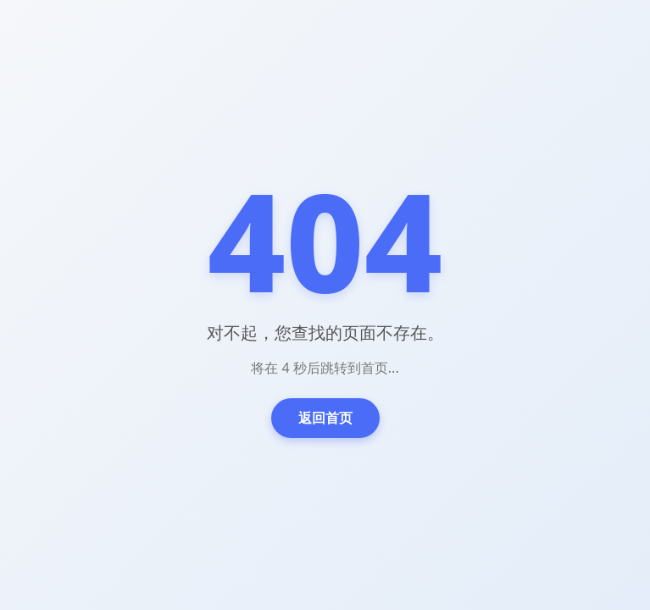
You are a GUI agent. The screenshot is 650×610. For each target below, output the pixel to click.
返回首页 (325, 417)
